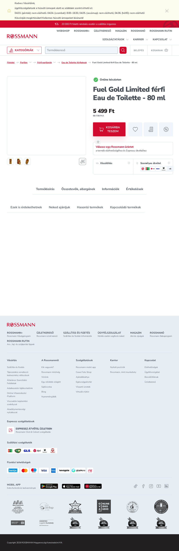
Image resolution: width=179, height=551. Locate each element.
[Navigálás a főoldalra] (22, 36)
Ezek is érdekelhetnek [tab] (26, 207)
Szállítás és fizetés (15, 367)
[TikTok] (136, 486)
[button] (115, 39)
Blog (43, 391)
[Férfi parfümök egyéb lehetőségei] (54, 62)
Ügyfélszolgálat (152, 372)
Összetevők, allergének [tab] (78, 189)
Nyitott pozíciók (117, 367)
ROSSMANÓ (138, 31)
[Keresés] (123, 50)
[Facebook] (143, 486)
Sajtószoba (46, 386)
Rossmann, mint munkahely (123, 372)
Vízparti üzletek (83, 386)
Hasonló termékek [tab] (90, 207)
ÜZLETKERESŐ (102, 31)
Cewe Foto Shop (83, 372)
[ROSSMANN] (21, 325)
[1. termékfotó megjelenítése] (10, 161)
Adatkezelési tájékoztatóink (20, 388)
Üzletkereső (150, 382)
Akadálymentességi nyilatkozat (16, 411)
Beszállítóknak (151, 377)
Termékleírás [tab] (45, 189)
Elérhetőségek (151, 367)
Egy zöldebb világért (51, 382)
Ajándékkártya (82, 377)
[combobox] (81, 50)
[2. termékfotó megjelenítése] (18, 161)
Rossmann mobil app (86, 367)
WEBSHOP (63, 31)
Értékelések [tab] (134, 189)
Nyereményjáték (48, 396)
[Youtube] (159, 486)
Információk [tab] (110, 189)
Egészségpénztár (84, 382)
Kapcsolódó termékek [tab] (125, 207)
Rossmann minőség (50, 372)
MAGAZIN (121, 31)
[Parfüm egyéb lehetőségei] (30, 62)
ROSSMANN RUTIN (161, 31)
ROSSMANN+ (82, 31)
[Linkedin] (166, 486)
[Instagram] (151, 486)
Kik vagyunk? (47, 367)
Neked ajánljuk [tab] (59, 207)
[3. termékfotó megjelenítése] (27, 161)
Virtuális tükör (82, 391)
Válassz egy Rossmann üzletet (115, 147)
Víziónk (44, 377)
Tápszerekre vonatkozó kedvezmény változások (18, 374)
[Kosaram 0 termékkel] (160, 50)
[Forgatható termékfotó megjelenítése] (82, 161)
